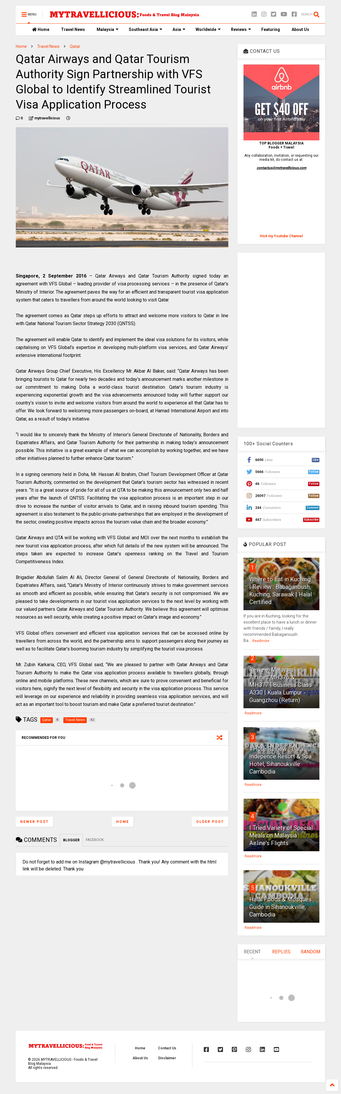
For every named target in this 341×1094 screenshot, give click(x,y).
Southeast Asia (145, 29)
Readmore (260, 641)
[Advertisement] (281, 340)
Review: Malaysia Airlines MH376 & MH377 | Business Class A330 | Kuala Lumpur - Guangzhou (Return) (280, 685)
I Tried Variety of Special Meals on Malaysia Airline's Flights (281, 835)
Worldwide (208, 29)
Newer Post (34, 822)
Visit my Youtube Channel (281, 236)
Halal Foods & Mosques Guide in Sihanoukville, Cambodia (280, 907)
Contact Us (167, 1048)
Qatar (75, 46)
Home (40, 29)
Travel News (73, 29)
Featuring (270, 29)
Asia (179, 29)
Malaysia (108, 29)
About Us (300, 29)
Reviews (241, 29)
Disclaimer (167, 1058)
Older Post (210, 822)
